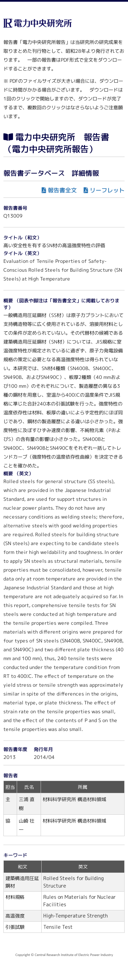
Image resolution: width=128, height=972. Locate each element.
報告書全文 (62, 190)
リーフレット (107, 190)
